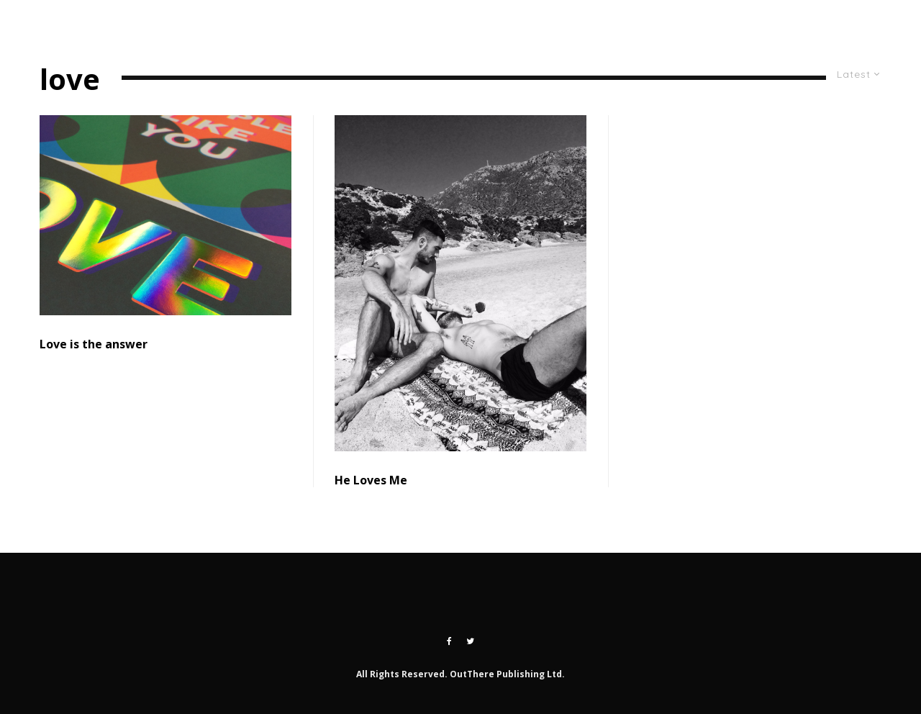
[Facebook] (449, 641)
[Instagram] (867, 21)
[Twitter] (840, 21)
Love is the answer (94, 344)
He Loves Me (371, 480)
